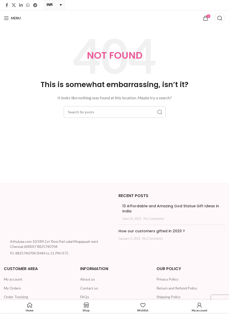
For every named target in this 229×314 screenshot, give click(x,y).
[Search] (220, 18)
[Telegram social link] (35, 5)
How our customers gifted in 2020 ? (151, 231)
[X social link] (13, 5)
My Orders (12, 288)
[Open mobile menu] (12, 18)
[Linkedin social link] (20, 5)
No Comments (153, 219)
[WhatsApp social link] (28, 5)
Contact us (89, 288)
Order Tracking (16, 297)
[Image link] (23, 214)
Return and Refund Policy (176, 288)
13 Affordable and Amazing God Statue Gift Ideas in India (170, 208)
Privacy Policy (167, 279)
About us (87, 279)
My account (13, 279)
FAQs (84, 297)
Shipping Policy (168, 297)
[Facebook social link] (7, 5)
